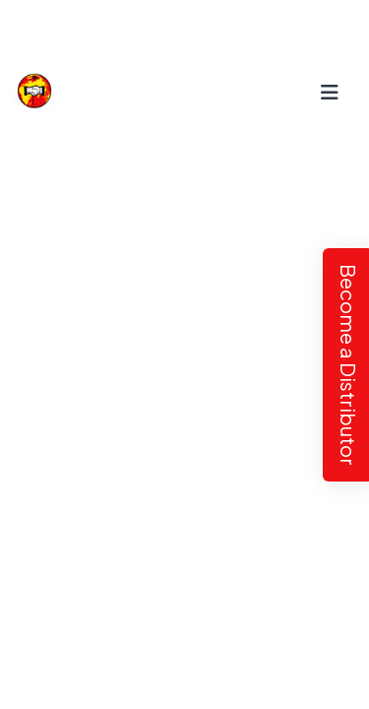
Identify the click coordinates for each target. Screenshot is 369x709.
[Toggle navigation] (330, 91)
